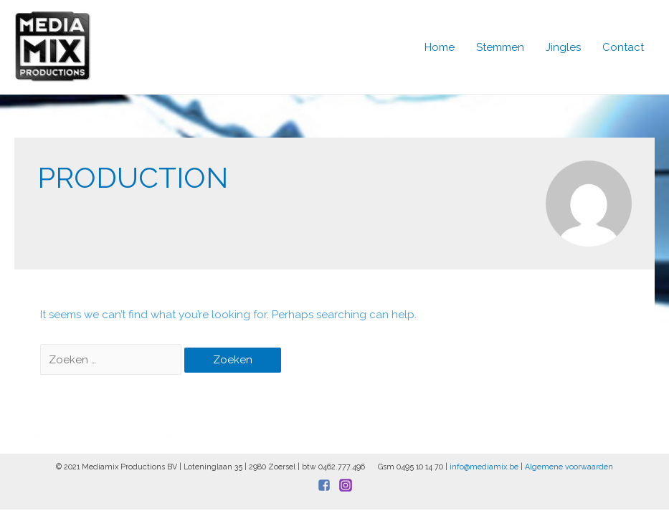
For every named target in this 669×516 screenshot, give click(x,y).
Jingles (563, 47)
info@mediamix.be (484, 466)
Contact (623, 47)
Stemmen (500, 47)
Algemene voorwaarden (569, 466)
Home (439, 47)
